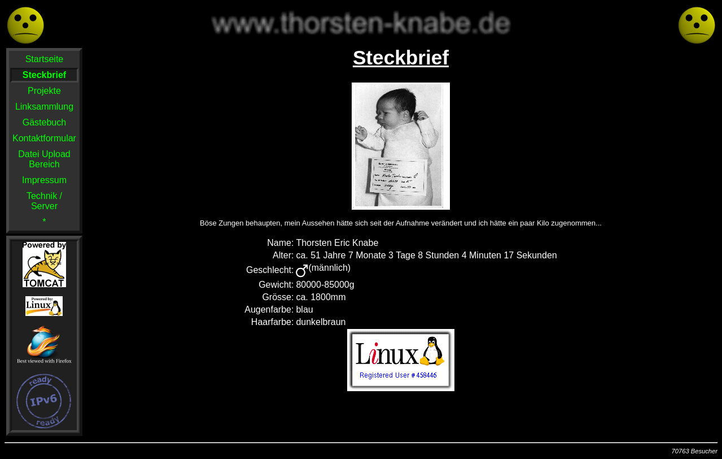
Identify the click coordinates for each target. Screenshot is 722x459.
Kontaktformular (44, 138)
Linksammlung (44, 106)
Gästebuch (44, 122)
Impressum (44, 180)
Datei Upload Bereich (44, 159)
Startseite (44, 59)
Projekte (44, 91)
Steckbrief (44, 75)
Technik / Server (44, 201)
